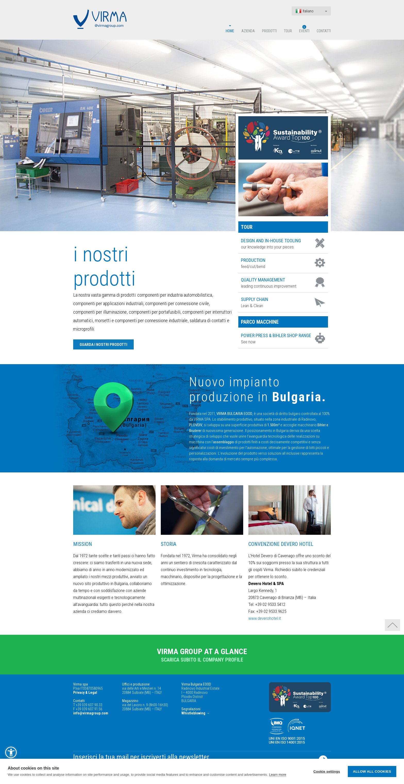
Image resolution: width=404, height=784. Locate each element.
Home (230, 31)
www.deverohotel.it (264, 618)
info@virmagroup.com (90, 713)
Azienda (248, 31)
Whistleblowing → (195, 713)
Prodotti (269, 31)
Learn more (277, 775)
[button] (11, 752)
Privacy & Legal (85, 692)
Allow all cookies (372, 771)
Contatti (324, 31)
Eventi (304, 31)
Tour (288, 31)
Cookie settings (326, 771)
